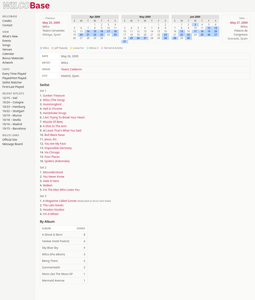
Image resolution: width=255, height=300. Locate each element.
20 (81, 35)
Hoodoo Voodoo (53, 209)
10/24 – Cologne (13, 102)
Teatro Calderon (71, 69)
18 (115, 31)
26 (138, 38)
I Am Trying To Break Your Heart (64, 117)
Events (6, 41)
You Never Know (53, 176)
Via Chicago (52, 152)
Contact (7, 25)
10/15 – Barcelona (14, 128)
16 (101, 31)
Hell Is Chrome (52, 108)
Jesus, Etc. (50, 139)
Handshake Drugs (54, 113)
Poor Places (52, 157)
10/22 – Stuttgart (13, 111)
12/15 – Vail (9, 98)
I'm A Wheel (50, 214)
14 (88, 31)
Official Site (9, 139)
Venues (7, 49)
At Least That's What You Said (62, 130)
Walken (47, 185)
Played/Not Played (14, 78)
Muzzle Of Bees (53, 122)
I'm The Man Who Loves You (61, 190)
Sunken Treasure (54, 95)
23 (101, 35)
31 (124, 41)
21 (88, 35)
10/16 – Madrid (12, 124)
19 (208, 31)
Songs (6, 45)
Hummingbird (52, 104)
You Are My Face (55, 143)
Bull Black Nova (54, 135)
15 (94, 31)
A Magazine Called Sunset (59, 201)
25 (115, 35)
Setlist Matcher (12, 82)
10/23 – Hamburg (13, 106)
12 (208, 28)
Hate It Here (51, 181)
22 (94, 35)
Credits (7, 21)
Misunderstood (53, 172)
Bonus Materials (13, 58)
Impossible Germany (58, 148)
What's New (10, 36)
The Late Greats (53, 205)
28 (175, 38)
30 (165, 38)
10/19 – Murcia (12, 115)
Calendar (8, 54)
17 (108, 31)
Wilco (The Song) (54, 100)
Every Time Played (14, 73)
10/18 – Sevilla (11, 120)
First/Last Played (13, 87)
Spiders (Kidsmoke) (56, 161)
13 (215, 28)
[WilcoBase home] (26, 5)
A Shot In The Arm (55, 126)
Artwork (7, 62)
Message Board (12, 144)
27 (145, 38)
